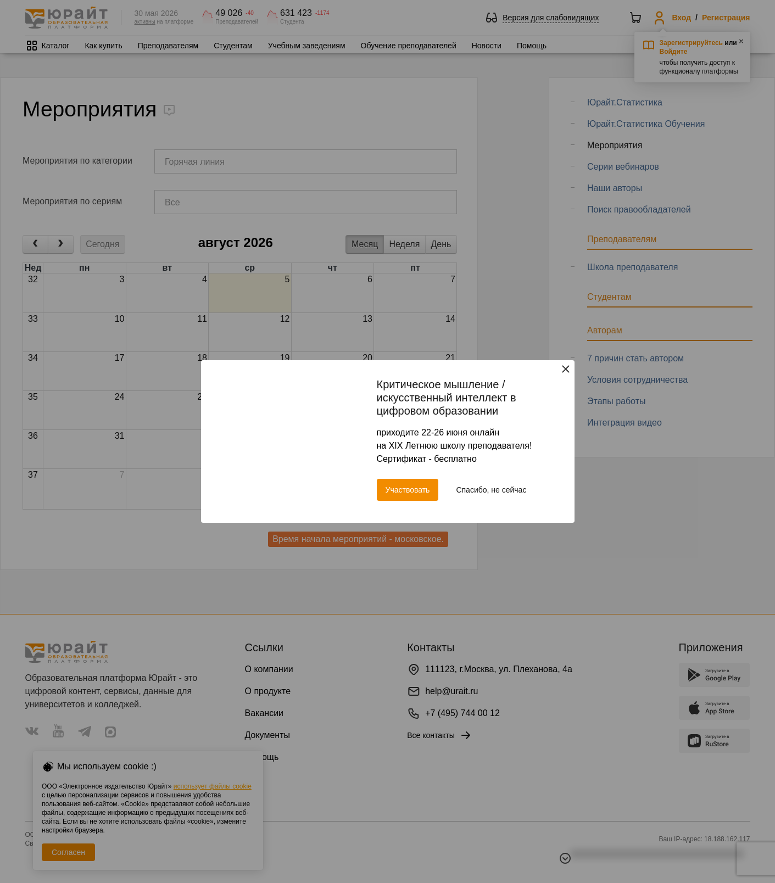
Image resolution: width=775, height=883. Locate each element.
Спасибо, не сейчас (491, 489)
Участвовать (408, 489)
